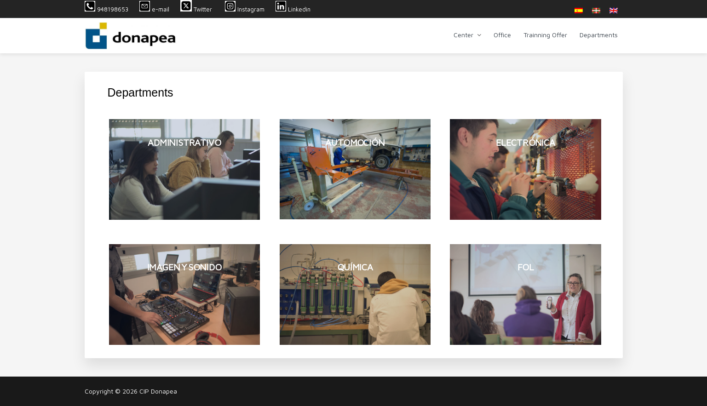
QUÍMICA (355, 267)
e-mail (154, 9)
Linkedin (293, 9)
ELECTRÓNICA (525, 142)
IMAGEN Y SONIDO (184, 267)
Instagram (244, 9)
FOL (525, 267)
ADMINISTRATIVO (184, 142)
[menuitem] (578, 10)
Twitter (197, 9)
